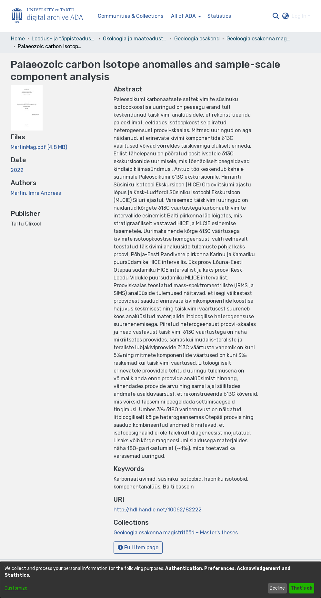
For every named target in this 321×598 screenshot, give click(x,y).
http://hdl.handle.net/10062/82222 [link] (158, 510)
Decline (277, 588)
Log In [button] (300, 16)
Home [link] (18, 39)
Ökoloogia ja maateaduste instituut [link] (135, 39)
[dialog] (160, 580)
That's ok (301, 588)
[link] (39, 147)
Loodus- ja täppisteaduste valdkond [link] (64, 39)
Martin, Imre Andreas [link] (36, 193)
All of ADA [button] (183, 16)
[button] (276, 16)
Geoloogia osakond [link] (197, 39)
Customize (16, 588)
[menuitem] (185, 16)
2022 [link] (17, 170)
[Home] (51, 16)
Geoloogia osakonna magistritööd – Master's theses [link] (258, 39)
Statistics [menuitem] (219, 16)
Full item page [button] (138, 547)
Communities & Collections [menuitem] (130, 16)
